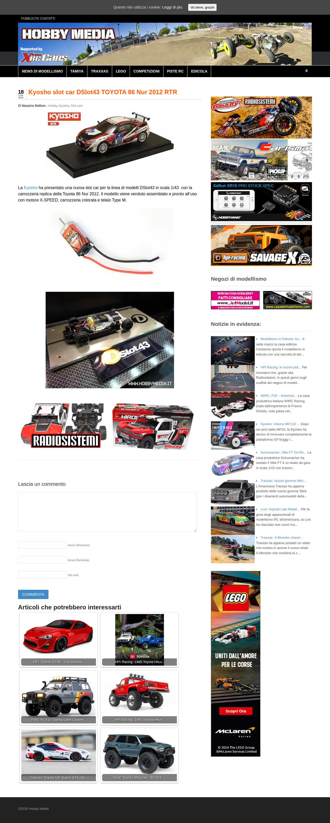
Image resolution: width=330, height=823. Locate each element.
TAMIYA (77, 71)
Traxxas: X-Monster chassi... (282, 537)
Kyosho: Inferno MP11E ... (280, 424)
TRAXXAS (99, 71)
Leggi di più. (172, 7)
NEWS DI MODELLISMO (42, 71)
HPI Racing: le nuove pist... (281, 367)
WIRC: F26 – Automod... (279, 396)
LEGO (121, 71)
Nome (79, 545)
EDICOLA (199, 71)
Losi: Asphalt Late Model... (280, 509)
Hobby (52, 106)
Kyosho (64, 106)
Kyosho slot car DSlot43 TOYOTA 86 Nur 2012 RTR (102, 91)
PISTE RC (175, 71)
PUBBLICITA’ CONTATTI (38, 18)
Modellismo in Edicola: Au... (281, 339)
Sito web (73, 575)
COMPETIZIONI (147, 71)
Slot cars (77, 106)
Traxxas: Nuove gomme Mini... (283, 481)
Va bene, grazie (202, 7)
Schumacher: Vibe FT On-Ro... (284, 452)
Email (78, 560)
